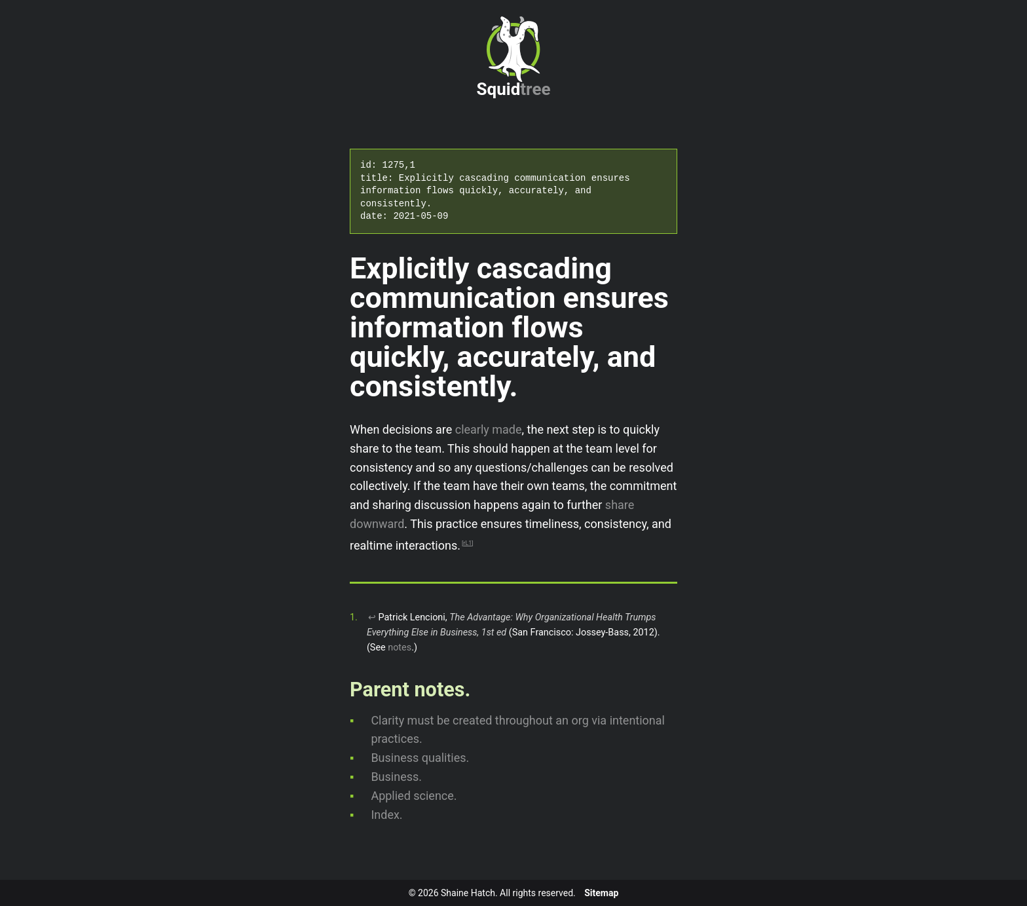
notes (399, 647)
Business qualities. (420, 757)
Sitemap (601, 893)
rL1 (467, 543)
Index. (386, 814)
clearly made (488, 429)
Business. (396, 776)
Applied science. (414, 795)
